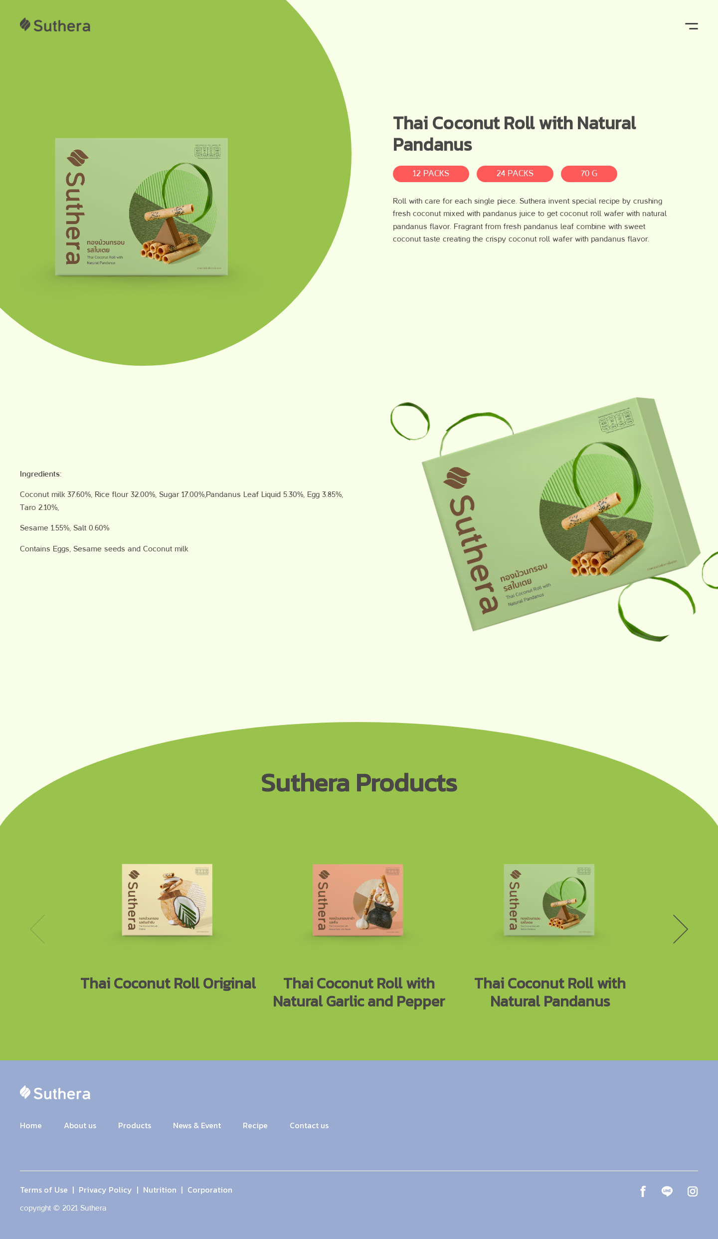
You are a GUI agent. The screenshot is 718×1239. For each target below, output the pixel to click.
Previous (37, 929)
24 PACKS (515, 173)
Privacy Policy (105, 1190)
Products (134, 1125)
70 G (589, 173)
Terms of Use (44, 1190)
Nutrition (160, 1190)
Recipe (255, 1125)
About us (80, 1125)
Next (680, 929)
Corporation (209, 1190)
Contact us (309, 1125)
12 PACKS (431, 173)
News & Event (197, 1125)
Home (31, 1125)
